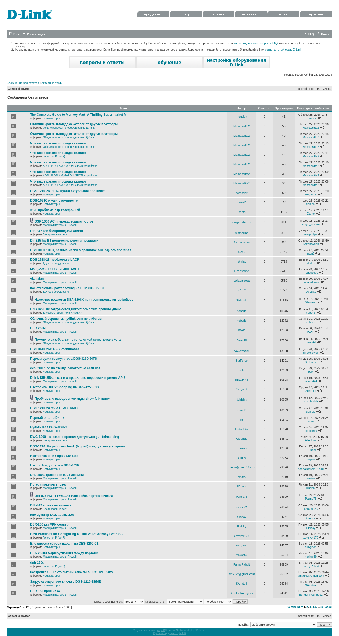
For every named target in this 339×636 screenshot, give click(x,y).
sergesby (242, 192)
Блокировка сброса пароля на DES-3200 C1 (64, 543)
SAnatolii (241, 583)
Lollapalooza (241, 280)
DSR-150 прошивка (45, 591)
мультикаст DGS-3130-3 (48, 427)
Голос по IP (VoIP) (54, 156)
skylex (242, 261)
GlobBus (241, 438)
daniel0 (241, 202)
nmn (241, 419)
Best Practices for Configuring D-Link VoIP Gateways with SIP (76, 534)
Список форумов (19, 88)
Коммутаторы (51, 118)
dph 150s (37, 562)
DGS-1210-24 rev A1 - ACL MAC (54, 408)
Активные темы (51, 82)
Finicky (241, 526)
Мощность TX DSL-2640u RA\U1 (54, 269)
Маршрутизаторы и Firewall (60, 225)
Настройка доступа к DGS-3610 (54, 465)
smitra (242, 476)
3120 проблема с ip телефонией (55, 210)
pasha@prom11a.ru (242, 467)
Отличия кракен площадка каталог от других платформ (74, 124)
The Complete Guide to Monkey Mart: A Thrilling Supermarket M (78, 115)
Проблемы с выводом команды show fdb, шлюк (72, 399)
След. (328, 607)
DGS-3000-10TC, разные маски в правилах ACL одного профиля (80, 250)
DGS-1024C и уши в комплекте (54, 200)
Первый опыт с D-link (47, 418)
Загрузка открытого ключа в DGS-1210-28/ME (65, 582)
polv (241, 370)
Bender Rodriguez (241, 593)
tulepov (241, 516)
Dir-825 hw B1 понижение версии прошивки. (64, 240)
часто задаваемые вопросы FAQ (256, 43)
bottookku (241, 429)
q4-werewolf (241, 351)
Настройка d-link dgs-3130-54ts (54, 456)
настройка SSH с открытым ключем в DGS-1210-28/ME (73, 572)
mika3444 (241, 379)
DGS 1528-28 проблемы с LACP (54, 259)
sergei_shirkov (241, 222)
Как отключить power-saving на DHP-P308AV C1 (67, 288)
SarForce (242, 360)
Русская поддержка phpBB (169, 633)
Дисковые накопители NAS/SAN (62, 312)
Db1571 (242, 290)
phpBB (161, 630)
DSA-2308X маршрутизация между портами (64, 553)
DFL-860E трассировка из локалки (57, 475)
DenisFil (241, 340)
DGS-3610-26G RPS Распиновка (54, 349)
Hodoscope (241, 271)
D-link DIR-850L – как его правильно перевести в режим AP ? (78, 378)
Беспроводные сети (55, 234)
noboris (241, 311)
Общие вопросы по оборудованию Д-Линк (68, 127)
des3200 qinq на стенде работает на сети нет (65, 368)
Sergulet (241, 389)
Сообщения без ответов (23, 82)
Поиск (323, 34)
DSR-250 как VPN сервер (49, 524)
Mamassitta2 (241, 126)
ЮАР (241, 330)
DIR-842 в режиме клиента (50, 505)
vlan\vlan (37, 279)
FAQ (309, 34)
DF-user (241, 448)
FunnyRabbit (241, 564)
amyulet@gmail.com (241, 574)
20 (321, 607)
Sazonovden (242, 242)
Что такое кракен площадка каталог (58, 143)
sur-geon (241, 545)
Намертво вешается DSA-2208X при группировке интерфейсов (84, 299)
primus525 (241, 507)
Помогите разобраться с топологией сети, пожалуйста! (78, 339)
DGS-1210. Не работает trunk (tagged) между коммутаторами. (78, 446)
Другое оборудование (56, 263)
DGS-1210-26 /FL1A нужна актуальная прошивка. (68, 191)
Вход (14, 34)
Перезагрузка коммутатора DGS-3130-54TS (63, 359)
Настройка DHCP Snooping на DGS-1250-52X (64, 387)
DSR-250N (38, 328)
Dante (242, 212)
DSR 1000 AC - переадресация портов (64, 221)
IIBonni (241, 486)
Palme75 (241, 496)
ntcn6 (241, 251)
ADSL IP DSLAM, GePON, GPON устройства (70, 165)
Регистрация (34, 34)
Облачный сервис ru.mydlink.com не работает (66, 319)
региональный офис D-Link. (283, 49)
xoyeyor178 (241, 535)
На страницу (295, 607)
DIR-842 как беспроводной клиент (56, 231)
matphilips (241, 232)
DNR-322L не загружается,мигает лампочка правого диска (75, 309)
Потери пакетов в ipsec (48, 484)
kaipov (241, 457)
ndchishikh (241, 399)
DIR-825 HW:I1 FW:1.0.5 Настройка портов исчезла (74, 496)
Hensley (241, 116)
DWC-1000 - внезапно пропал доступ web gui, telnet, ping (74, 437)
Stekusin (241, 300)
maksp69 (242, 555)
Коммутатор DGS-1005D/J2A (52, 515)
